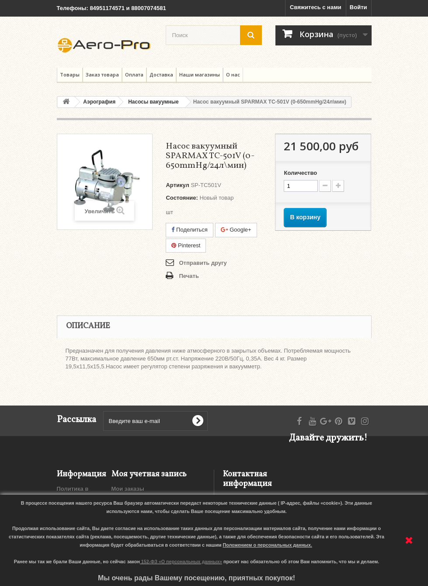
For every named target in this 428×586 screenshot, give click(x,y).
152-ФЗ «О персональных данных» (181, 561)
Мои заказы (127, 488)
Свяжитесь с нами (315, 7)
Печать (188, 276)
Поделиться (189, 229)
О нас (233, 74)
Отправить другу (202, 263)
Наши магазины (199, 74)
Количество (300, 173)
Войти (358, 7)
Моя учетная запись (149, 474)
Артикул (177, 185)
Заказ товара (102, 74)
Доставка (161, 74)
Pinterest (185, 245)
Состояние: (182, 197)
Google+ (236, 229)
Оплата (134, 74)
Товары (70, 74)
